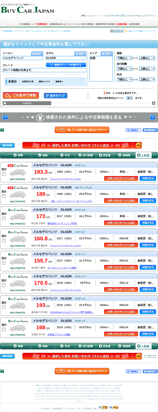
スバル (51, 388)
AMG (96, 388)
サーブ (79, 401)
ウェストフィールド (98, 396)
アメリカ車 (62, 385)
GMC (113, 391)
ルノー (44, 399)
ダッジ (94, 393)
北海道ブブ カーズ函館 (59, 334)
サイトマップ (150, 31)
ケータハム (110, 396)
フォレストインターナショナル (65, 179)
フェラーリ (64, 399)
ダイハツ (70, 388)
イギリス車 (71, 385)
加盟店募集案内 (57, 408)
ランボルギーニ (92, 399)
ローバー (71, 396)
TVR (88, 396)
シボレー (106, 391)
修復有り (59, 81)
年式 (119, 74)
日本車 (47, 385)
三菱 (45, 388)
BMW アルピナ (51, 391)
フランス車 (80, 385)
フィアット (82, 399)
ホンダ (40, 388)
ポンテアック (75, 393)
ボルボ (121, 399)
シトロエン (119, 396)
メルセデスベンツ (39, 31)
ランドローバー (61, 396)
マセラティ (73, 399)
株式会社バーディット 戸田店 (62, 223)
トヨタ (115, 385)
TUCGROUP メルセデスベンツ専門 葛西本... (72, 312)
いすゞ (77, 388)
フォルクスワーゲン (78, 391)
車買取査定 (42, 24)
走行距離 (122, 64)
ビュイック (38, 393)
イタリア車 (88, 385)
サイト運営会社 (45, 408)
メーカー (8, 53)
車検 (95, 408)
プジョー (38, 399)
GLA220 (66, 31)
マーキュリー (64, 393)
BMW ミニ (40, 391)
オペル (89, 391)
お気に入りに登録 (135, 31)
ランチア (102, 399)
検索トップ (39, 385)
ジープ (100, 393)
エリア (93, 53)
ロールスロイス (109, 393)
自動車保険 (122, 24)
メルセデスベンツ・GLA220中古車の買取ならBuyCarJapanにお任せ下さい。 (122, 15)
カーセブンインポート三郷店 (62, 268)
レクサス (108, 385)
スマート (111, 388)
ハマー (119, 391)
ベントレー (119, 393)
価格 (119, 53)
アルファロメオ (54, 399)
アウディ (68, 391)
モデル (49, 53)
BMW (118, 388)
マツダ (57, 388)
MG (84, 396)
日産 (120, 385)
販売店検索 (134, 24)
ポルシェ (60, 391)
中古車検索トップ (27, 24)
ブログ (79, 408)
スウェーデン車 (99, 385)
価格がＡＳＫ (44, 81)
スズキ (63, 388)
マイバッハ (103, 388)
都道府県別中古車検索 (105, 24)
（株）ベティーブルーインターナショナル (71, 201)
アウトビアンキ (112, 399)
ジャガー (51, 396)
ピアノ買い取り (70, 408)
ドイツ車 (25, 31)
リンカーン (47, 393)
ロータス (78, 396)
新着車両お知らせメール (60, 24)
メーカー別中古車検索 (83, 24)
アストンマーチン (41, 396)
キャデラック (97, 391)
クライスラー (85, 393)
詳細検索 (27, 103)
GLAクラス (55, 31)
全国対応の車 (28, 81)
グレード (8, 65)
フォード (56, 393)
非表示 (12, 81)
